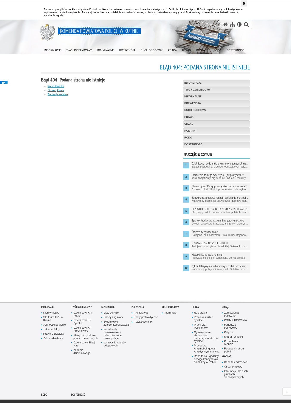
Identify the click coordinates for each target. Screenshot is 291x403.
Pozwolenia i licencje (231, 321)
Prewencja (192, 103)
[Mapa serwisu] (232, 24)
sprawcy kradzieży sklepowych (115, 323)
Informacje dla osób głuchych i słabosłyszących (236, 352)
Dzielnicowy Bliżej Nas (84, 323)
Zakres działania (53, 316)
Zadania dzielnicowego (81, 330)
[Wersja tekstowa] (239, 24)
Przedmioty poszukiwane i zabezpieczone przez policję (113, 312)
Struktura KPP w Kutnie (53, 297)
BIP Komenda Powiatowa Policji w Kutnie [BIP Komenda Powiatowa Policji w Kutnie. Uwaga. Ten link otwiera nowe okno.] (98, 390)
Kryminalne (193, 96)
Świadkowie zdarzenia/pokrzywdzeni (116, 302)
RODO (188, 137)
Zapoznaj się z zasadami (176, 397)
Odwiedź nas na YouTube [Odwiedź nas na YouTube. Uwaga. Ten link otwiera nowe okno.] (42, 390)
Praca (189, 116)
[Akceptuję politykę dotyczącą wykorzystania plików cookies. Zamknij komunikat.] (244, 3)
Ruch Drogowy (195, 110)
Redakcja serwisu (58, 94)
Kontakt (190, 130)
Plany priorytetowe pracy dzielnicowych (85, 315)
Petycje (228, 310)
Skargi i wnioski (233, 315)
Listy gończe (111, 291)
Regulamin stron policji (234, 329)
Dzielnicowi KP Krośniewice (82, 308)
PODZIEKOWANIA (235, 298)
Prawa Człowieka (53, 312)
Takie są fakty (51, 307)
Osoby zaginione (114, 295)
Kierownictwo (51, 291)
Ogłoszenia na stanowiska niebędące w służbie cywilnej (206, 315)
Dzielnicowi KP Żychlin (82, 300)
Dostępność (193, 144)
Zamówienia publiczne (231, 293)
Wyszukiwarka (56, 86)
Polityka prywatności (173, 400)
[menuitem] (53, 49)
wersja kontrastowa (214, 388)
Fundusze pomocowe (230, 305)
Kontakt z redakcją (131, 388)
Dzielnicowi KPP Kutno (83, 293)
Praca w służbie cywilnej (203, 297)
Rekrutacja (200, 291)
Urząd (188, 123)
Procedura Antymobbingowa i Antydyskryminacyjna (206, 327)
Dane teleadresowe (236, 340)
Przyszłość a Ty (143, 300)
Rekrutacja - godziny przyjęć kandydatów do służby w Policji (206, 337)
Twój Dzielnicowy (197, 89)
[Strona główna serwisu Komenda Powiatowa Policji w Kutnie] (225, 24)
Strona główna (56, 90)
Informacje (192, 82)
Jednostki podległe (54, 303)
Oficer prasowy (233, 345)
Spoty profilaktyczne (146, 295)
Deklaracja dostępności (134, 399)
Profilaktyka (141, 291)
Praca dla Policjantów (201, 305)
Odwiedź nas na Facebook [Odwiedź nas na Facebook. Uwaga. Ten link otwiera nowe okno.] (49, 390)
